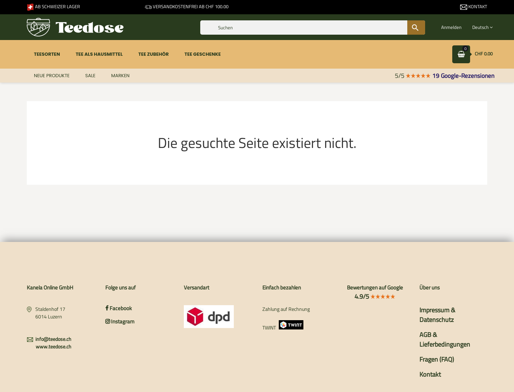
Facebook (118, 308)
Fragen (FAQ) (436, 359)
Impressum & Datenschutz (437, 314)
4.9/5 (374, 296)
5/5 (413, 75)
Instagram (120, 321)
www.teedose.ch (53, 346)
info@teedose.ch (53, 339)
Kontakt (473, 6)
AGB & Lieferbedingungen (444, 339)
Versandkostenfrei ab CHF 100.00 (186, 6)
